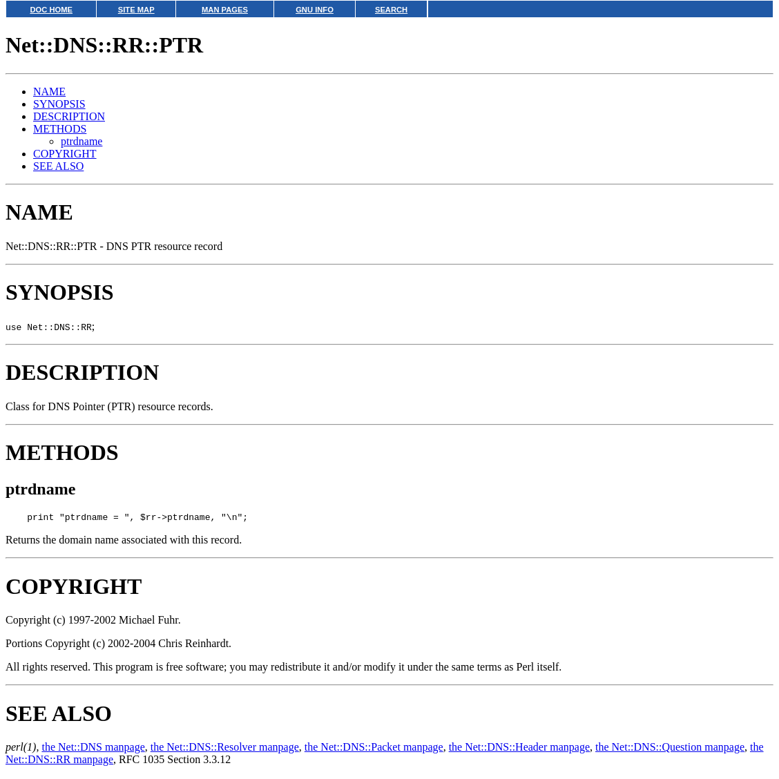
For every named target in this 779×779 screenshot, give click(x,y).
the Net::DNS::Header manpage (519, 749)
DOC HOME (51, 10)
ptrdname (81, 141)
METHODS (59, 129)
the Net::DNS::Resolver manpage (225, 749)
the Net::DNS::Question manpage (669, 749)
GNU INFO (315, 10)
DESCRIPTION (69, 116)
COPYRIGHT (65, 154)
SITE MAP (136, 10)
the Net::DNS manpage (92, 749)
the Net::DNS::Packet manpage (374, 749)
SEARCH (391, 10)
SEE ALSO (58, 166)
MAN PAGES (225, 10)
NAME (49, 91)
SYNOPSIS (59, 104)
